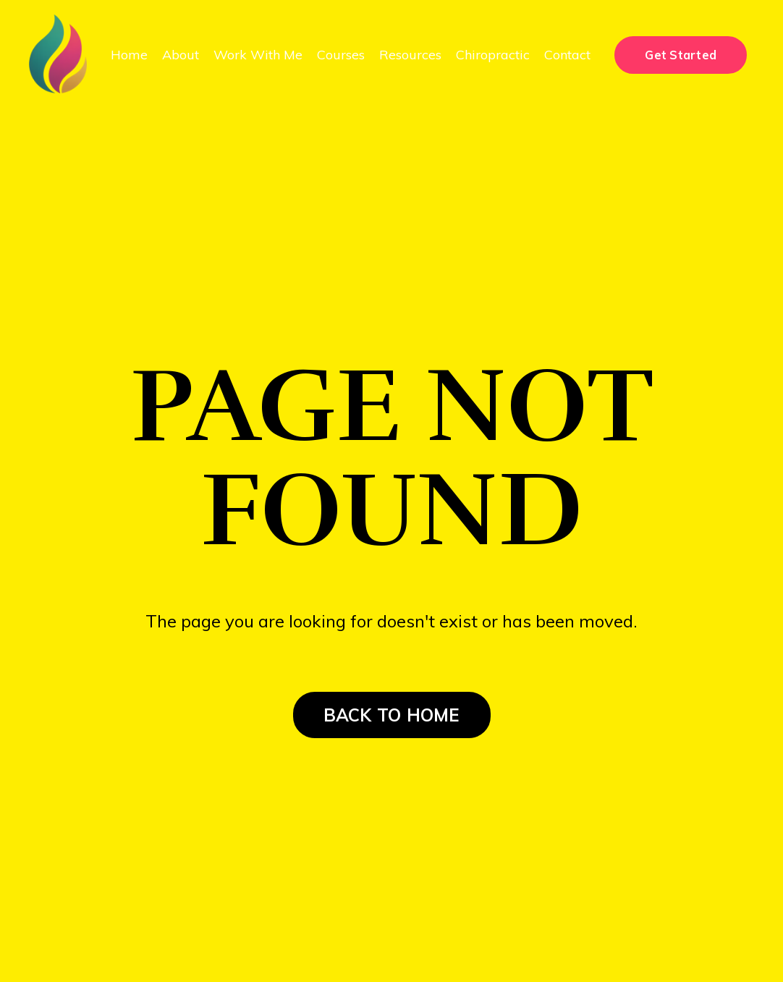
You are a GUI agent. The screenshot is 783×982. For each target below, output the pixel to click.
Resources (410, 54)
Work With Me (257, 54)
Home (129, 54)
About (180, 54)
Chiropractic (493, 54)
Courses (341, 54)
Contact (567, 54)
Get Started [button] (680, 55)
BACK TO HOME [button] (391, 715)
